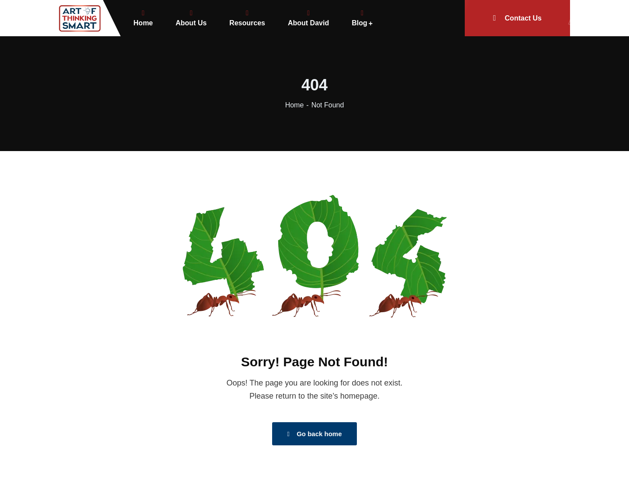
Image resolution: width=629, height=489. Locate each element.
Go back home (314, 433)
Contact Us (531, 18)
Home (294, 105)
